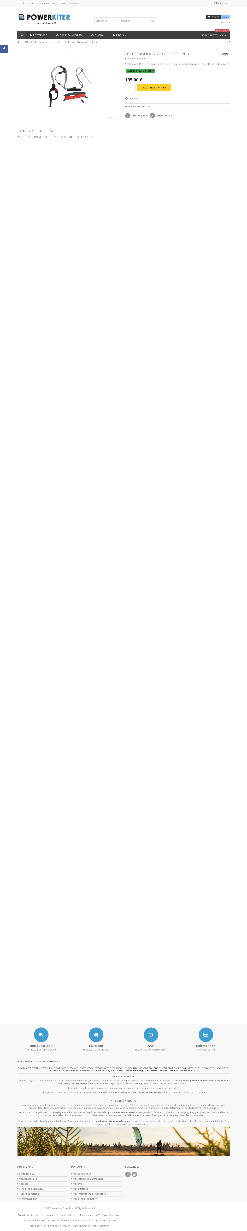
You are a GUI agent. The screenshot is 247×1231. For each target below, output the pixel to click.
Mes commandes (82, 1173)
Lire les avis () (139, 115)
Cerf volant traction (105, 1220)
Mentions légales (28, 1178)
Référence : (130, 58)
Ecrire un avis (164, 115)
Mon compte (78, 1166)
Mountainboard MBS (89, 1215)
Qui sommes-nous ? (47, 3)
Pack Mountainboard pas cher (39, 1220)
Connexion (224, 22)
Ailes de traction (26, 1215)
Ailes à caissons (44, 1215)
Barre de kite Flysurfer (59, 1225)
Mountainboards (65, 1220)
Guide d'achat (26, 3)
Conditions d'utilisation (31, 1188)
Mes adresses (80, 1188)
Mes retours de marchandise (88, 1178)
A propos (23, 1183)
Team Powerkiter (28, 1198)
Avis (53, 131)
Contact (74, 3)
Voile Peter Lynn (100, 1225)
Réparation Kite (38, 1225)
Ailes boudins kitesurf (66, 1215)
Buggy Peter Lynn (111, 1215)
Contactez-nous (27, 1173)
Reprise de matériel (29, 1193)
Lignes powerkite (82, 1225)
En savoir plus (32, 131)
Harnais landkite (84, 1220)
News (64, 3)
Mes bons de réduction (85, 1198)
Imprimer (133, 98)
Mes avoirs (79, 1183)
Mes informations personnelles (89, 1193)
